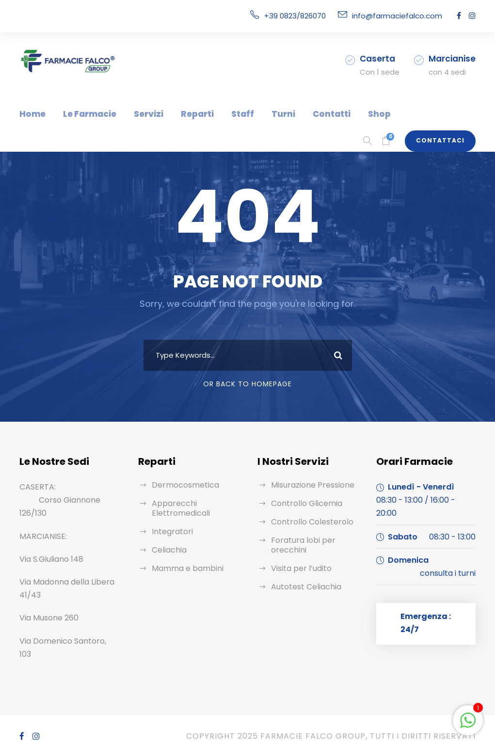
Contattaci (443, 140)
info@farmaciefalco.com (403, 16)
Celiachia (168, 550)
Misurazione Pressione (310, 485)
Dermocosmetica (181, 485)
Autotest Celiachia (302, 587)
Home (30, 113)
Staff (224, 113)
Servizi (138, 113)
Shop (347, 113)
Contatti (303, 113)
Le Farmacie (84, 113)
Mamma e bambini (184, 568)
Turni (261, 113)
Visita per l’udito (298, 568)
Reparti (183, 113)
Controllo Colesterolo (307, 522)
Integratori (169, 531)
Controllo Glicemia (303, 503)
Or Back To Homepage (247, 384)
